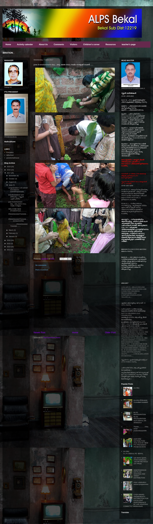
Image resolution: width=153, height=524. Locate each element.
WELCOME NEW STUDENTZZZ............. (17, 210)
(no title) (136, 388)
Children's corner (91, 44)
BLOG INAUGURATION (139, 413)
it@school (9, 155)
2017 (9, 173)
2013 (9, 250)
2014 (9, 247)
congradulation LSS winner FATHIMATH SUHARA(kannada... (18, 190)
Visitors (73, 44)
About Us (43, 44)
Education (10, 152)
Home (8, 44)
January (12, 236)
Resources (111, 44)
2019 (9, 166)
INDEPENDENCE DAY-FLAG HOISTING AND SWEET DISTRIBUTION (139, 474)
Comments (59, 44)
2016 (9, 240)
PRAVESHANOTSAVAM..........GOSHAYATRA (18, 220)
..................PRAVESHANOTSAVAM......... (17, 225)
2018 (9, 170)
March (11, 230)
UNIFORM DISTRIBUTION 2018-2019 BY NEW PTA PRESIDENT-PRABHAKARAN (140, 443)
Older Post (110, 332)
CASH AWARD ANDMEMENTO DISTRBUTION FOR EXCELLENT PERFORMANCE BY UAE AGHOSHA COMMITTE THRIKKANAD (135, 500)
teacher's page (128, 44)
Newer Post (39, 332)
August (11, 182)
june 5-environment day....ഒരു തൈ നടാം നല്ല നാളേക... (17, 204)
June (11, 185)
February (12, 233)
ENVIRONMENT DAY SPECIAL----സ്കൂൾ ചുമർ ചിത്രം (16, 197)
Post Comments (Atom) (52, 337)
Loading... (7, 144)
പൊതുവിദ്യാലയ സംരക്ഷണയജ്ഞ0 (140, 401)
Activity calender (25, 44)
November (13, 176)
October (12, 179)
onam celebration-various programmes (140, 483)
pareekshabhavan (12, 158)
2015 (9, 243)
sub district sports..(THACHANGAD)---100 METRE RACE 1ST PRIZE (140, 461)
